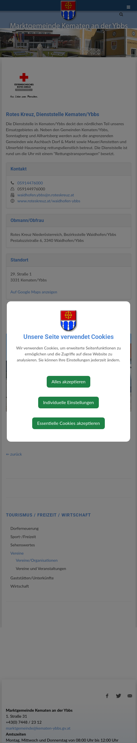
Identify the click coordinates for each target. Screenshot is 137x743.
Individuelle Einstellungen (68, 402)
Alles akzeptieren (68, 381)
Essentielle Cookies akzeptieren (68, 423)
